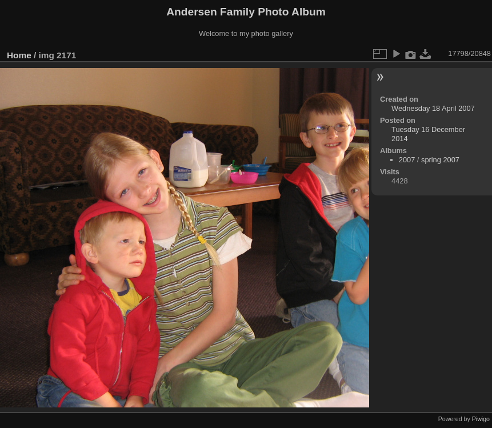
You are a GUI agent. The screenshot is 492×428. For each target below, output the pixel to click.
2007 (407, 159)
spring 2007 (440, 159)
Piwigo (481, 418)
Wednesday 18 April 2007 (433, 108)
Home (19, 55)
